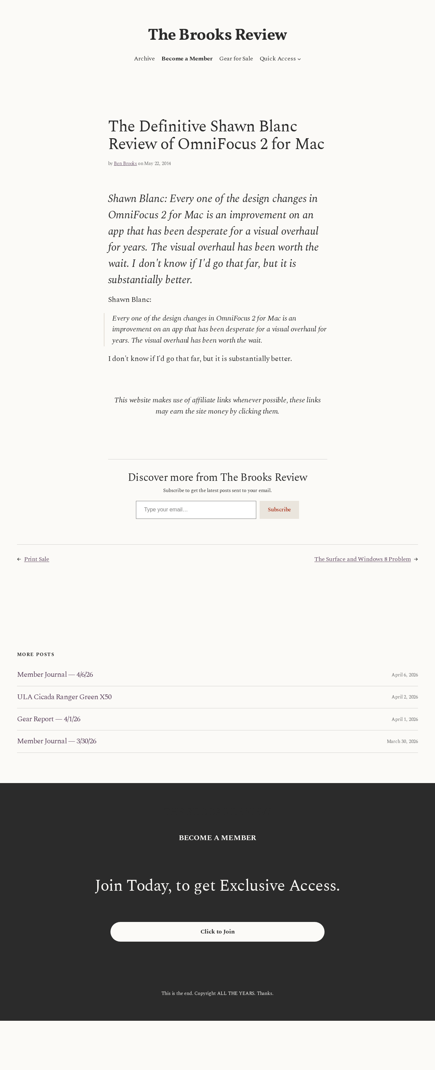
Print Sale (36, 559)
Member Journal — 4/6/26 (55, 675)
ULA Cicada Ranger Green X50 (64, 697)
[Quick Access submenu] (299, 59)
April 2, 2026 (405, 697)
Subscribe (279, 510)
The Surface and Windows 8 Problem (362, 559)
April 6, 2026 (405, 674)
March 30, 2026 (402, 741)
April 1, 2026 (405, 719)
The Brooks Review (217, 35)
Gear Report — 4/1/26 (48, 719)
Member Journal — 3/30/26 (56, 741)
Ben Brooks (125, 163)
